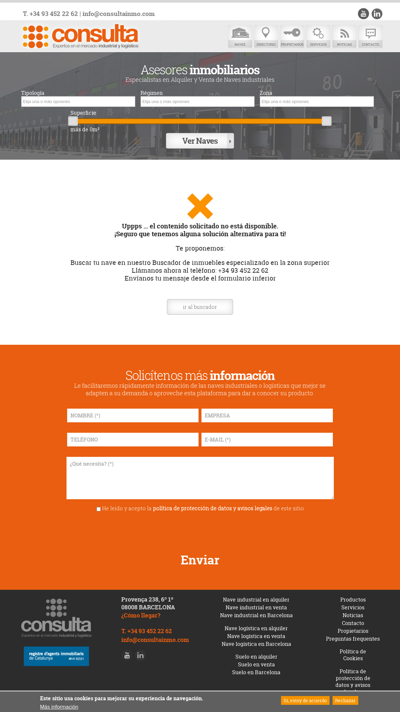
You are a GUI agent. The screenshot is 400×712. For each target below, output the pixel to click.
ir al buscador (200, 306)
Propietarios (292, 37)
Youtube (363, 14)
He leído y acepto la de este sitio (203, 508)
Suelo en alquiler (256, 656)
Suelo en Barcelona (256, 672)
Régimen (152, 93)
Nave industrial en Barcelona (256, 615)
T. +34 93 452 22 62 (50, 14)
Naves (240, 37)
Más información (59, 707)
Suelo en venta (256, 664)
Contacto (370, 37)
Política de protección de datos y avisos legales (352, 681)
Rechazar (345, 700)
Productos (353, 599)
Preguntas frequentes (353, 638)
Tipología (32, 93)
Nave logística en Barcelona (256, 643)
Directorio (266, 37)
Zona (266, 93)
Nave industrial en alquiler (256, 599)
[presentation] (200, 530)
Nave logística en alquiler (256, 628)
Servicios (318, 37)
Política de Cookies (353, 655)
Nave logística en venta (256, 636)
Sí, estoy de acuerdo (305, 700)
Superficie (83, 112)
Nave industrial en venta (256, 607)
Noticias (344, 37)
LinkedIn (377, 14)
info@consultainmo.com (118, 14)
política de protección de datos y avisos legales (212, 508)
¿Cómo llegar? (140, 615)
